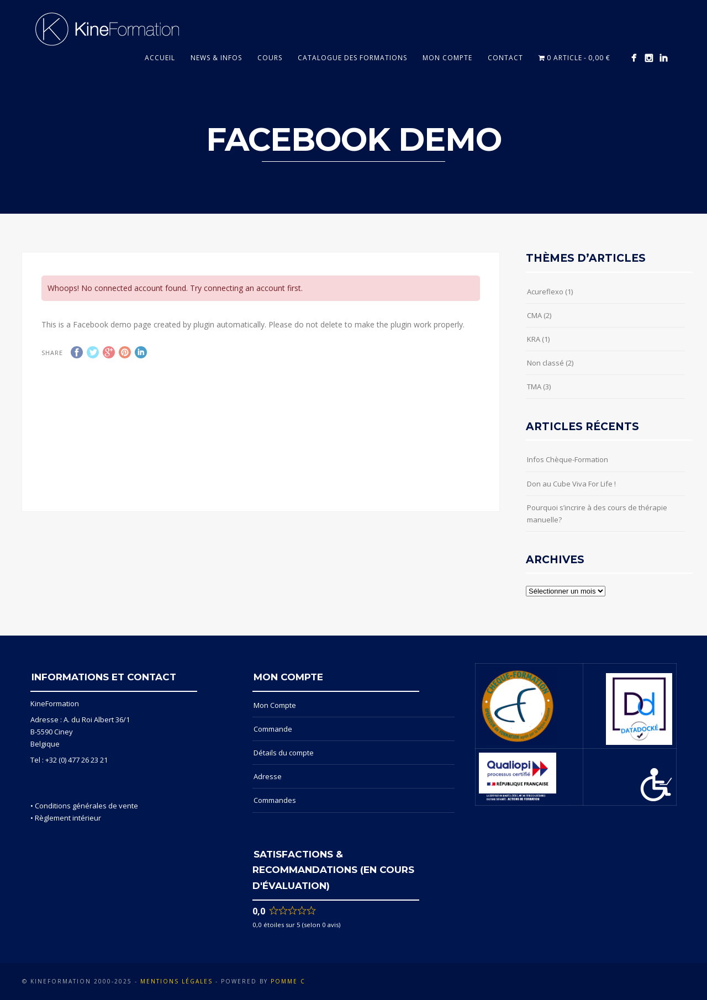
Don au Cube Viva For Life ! (571, 484)
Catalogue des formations (352, 57)
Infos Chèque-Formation (567, 459)
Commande (273, 729)
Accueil (160, 57)
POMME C (288, 981)
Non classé (545, 363)
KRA (533, 339)
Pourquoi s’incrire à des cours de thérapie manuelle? (597, 513)
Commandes (275, 800)
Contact (505, 57)
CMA (534, 315)
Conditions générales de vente (86, 806)
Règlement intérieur (68, 818)
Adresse (268, 776)
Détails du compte (284, 753)
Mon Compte (275, 705)
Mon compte (447, 57)
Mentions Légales (176, 981)
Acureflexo (545, 292)
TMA (534, 386)
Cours (269, 57)
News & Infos (216, 57)
